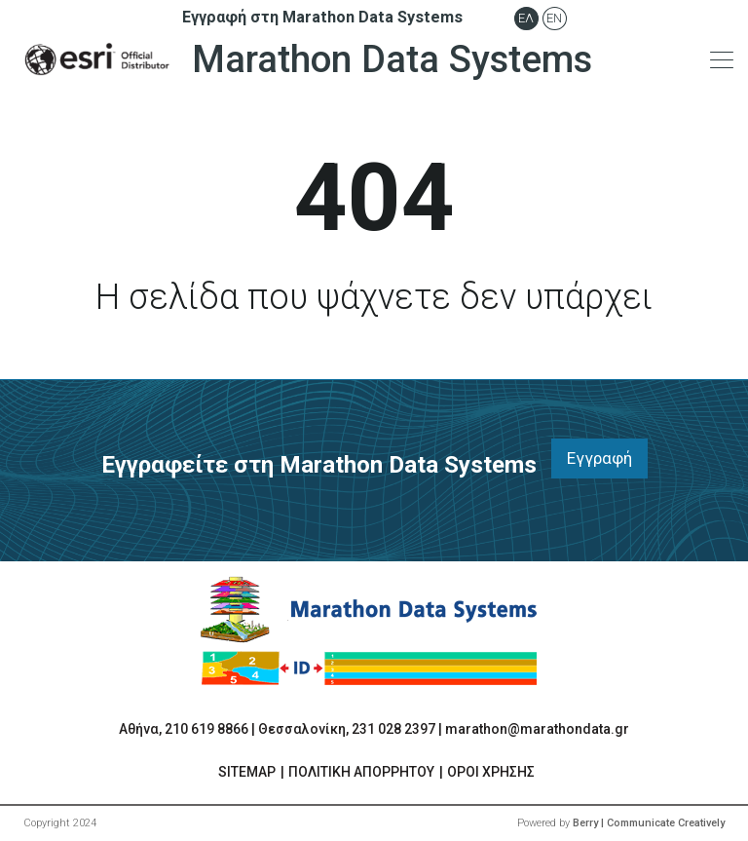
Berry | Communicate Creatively (649, 823)
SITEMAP (247, 772)
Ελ (526, 18)
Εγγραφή (599, 458)
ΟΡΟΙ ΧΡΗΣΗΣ (491, 772)
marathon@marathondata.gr (537, 729)
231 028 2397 (393, 729)
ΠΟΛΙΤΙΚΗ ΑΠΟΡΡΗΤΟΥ (361, 772)
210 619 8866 (206, 729)
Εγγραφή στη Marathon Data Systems (322, 17)
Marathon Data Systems (303, 59)
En (554, 18)
